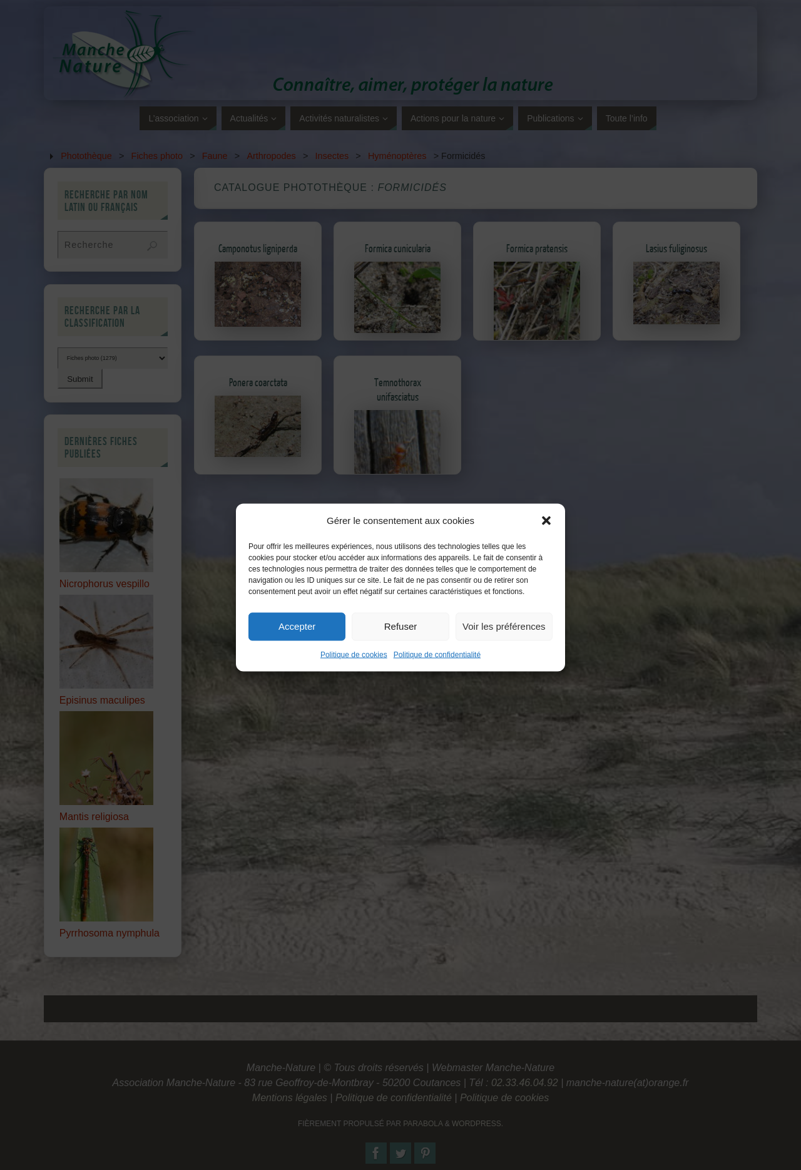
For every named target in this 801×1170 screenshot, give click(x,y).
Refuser (400, 643)
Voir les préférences (504, 643)
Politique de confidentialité (437, 671)
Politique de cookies (353, 671)
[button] (546, 537)
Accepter (296, 643)
